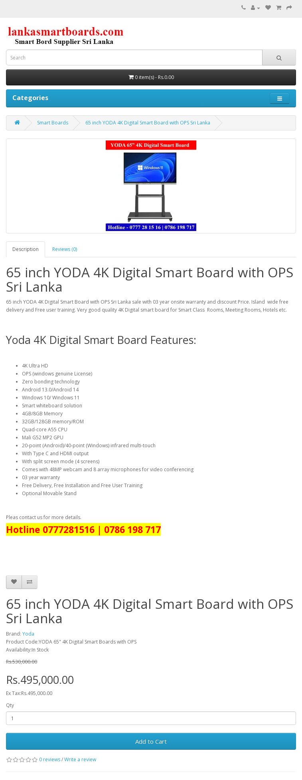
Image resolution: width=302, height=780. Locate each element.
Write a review (80, 759)
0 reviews (49, 759)
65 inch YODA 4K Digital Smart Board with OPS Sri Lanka (147, 122)
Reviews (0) (64, 249)
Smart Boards (52, 122)
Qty (10, 705)
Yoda (28, 633)
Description (25, 249)
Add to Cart (151, 741)
